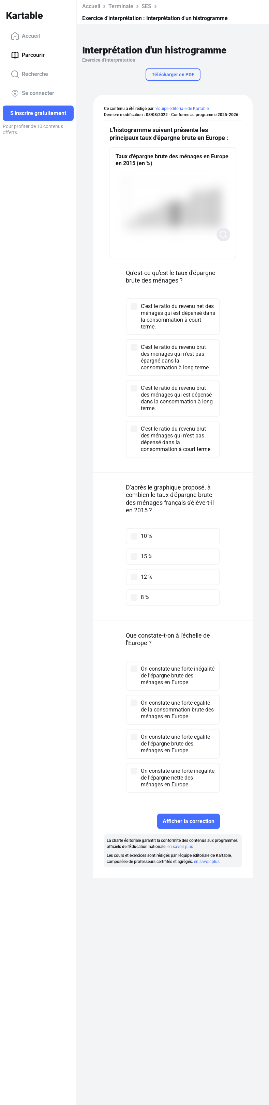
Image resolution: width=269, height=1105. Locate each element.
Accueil (25, 36)
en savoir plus (180, 846)
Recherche (29, 74)
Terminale (120, 6)
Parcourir (28, 55)
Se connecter (32, 93)
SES (146, 6)
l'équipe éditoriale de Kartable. (182, 108)
